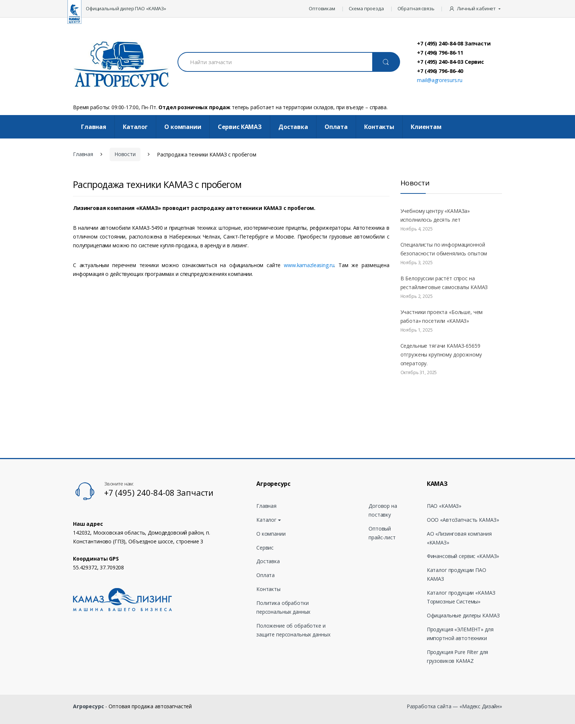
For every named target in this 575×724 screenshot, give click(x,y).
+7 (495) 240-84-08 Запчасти (453, 43)
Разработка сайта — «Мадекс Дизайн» (454, 706)
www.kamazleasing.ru (309, 265)
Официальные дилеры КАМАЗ (463, 615)
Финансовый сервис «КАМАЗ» (463, 556)
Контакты (379, 127)
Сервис (265, 547)
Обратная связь (416, 8)
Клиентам (426, 127)
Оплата (336, 127)
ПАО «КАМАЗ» (444, 505)
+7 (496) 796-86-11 (440, 52)
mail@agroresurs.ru (439, 80)
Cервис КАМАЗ (240, 127)
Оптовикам (322, 8)
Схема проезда (366, 8)
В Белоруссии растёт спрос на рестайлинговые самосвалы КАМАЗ (444, 283)
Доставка (293, 127)
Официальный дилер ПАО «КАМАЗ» (126, 8)
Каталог (135, 127)
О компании (182, 127)
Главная (93, 127)
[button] (475, 8)
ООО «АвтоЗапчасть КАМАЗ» (463, 519)
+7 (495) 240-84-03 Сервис (450, 61)
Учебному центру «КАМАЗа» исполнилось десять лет (435, 215)
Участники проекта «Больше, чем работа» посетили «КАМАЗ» (441, 316)
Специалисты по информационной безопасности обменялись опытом (443, 249)
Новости (125, 154)
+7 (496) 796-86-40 (440, 70)
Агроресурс (88, 706)
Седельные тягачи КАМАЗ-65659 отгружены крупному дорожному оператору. (441, 354)
